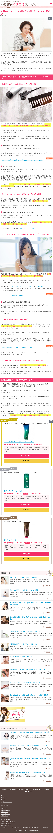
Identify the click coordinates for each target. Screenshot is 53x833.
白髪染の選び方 (4, 816)
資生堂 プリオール (10, 540)
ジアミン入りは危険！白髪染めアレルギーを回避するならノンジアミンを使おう (22, 160)
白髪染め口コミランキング (27, 228)
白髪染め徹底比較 (5, 826)
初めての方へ (4, 797)
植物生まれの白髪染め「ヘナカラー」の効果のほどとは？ (17, 347)
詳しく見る (26, 460)
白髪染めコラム (9, 7)
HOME (2, 7)
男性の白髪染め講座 (5, 814)
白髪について (4, 808)
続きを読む (48, 586)
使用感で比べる (35, 828)
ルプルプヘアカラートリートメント (22, 287)
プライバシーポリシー (6, 802)
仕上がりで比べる (26, 828)
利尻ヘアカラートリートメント (14, 491)
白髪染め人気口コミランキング (8, 822)
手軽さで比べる (45, 828)
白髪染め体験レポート (6, 824)
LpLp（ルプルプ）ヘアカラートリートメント (14, 295)
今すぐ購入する (26, 456)
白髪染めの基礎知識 (5, 810)
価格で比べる (5, 828)
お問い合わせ (4, 800)
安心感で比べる (15, 828)
